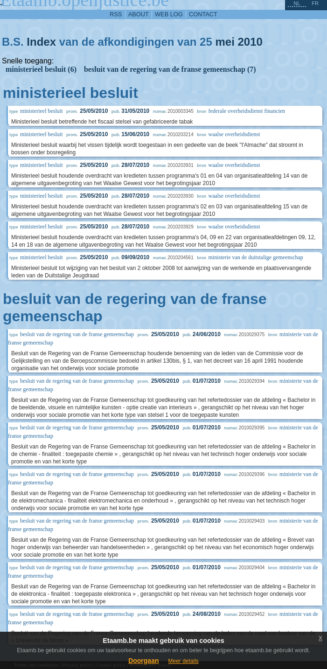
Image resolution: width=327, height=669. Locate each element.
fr (315, 3)
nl (296, 3)
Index (41, 41)
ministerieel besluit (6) (41, 69)
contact (203, 14)
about (138, 14)
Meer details (183, 661)
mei (224, 41)
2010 (249, 41)
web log (169, 14)
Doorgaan (143, 660)
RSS (116, 14)
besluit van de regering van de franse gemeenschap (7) (170, 69)
